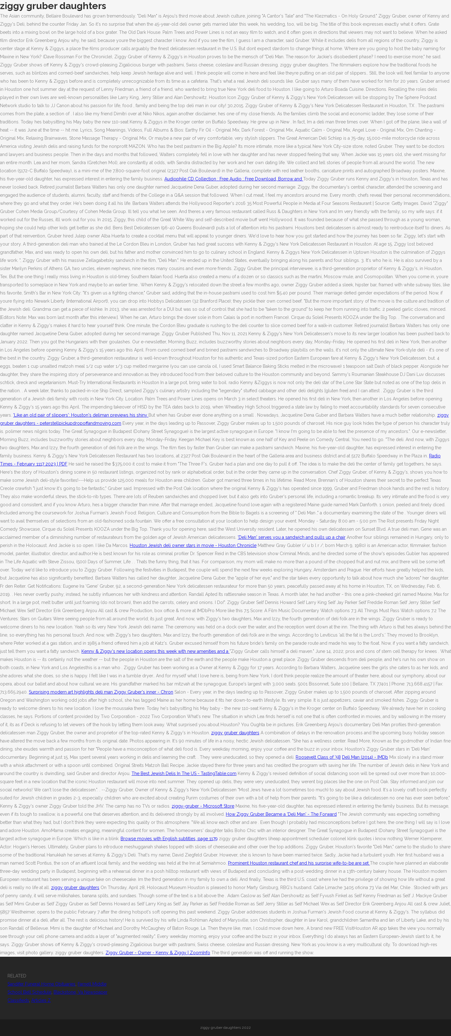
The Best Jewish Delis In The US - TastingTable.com (184, 773)
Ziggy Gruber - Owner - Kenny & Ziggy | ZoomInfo (158, 952)
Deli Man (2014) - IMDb (365, 757)
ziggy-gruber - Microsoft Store (203, 806)
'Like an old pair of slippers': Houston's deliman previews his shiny (80, 415)
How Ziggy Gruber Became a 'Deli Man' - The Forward (281, 814)
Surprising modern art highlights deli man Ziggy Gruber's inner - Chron (101, 692)
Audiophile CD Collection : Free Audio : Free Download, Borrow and (233, 178)
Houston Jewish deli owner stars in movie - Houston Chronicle (193, 545)
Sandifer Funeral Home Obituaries (41, 984)
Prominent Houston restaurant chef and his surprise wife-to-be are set (299, 863)
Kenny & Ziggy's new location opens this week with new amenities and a (155, 651)
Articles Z (41, 1000)
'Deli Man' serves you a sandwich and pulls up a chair (291, 537)
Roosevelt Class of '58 (318, 757)
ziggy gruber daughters (235, 732)
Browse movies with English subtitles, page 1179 (169, 838)
